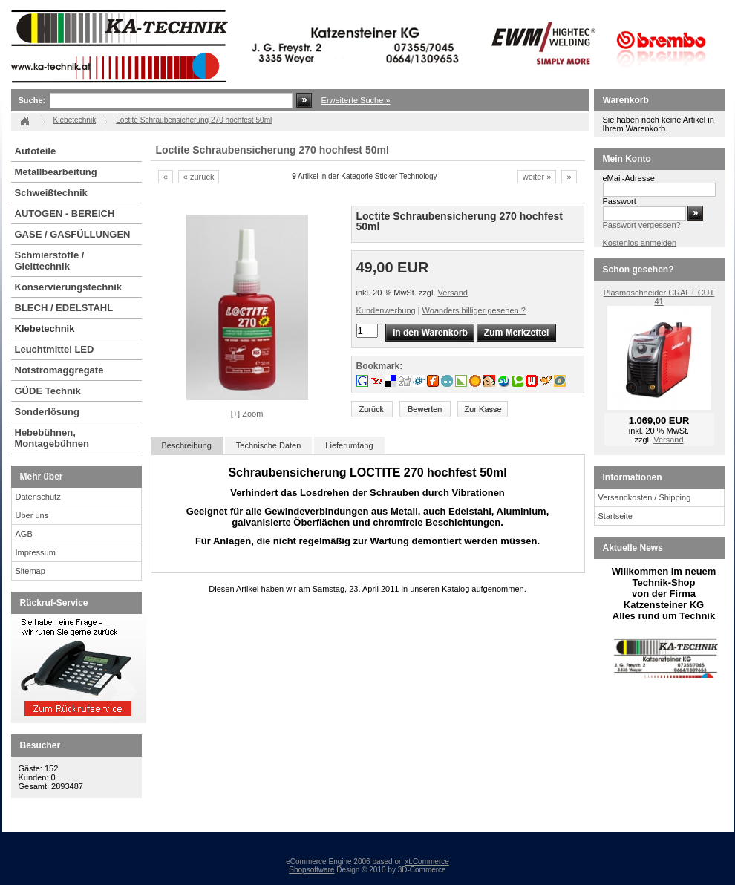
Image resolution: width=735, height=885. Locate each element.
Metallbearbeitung (56, 171)
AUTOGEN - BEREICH (65, 213)
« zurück (199, 176)
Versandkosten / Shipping (644, 497)
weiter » (537, 176)
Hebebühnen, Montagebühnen (52, 438)
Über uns (32, 515)
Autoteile (35, 151)
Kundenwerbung (386, 310)
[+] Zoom (247, 413)
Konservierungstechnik (68, 287)
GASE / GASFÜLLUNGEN (73, 234)
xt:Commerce (426, 862)
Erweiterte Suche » (356, 100)
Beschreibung (187, 445)
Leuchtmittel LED (54, 349)
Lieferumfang (349, 445)
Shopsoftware (311, 870)
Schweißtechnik (51, 192)
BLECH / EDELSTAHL (64, 307)
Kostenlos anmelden (640, 242)
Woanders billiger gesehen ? (474, 310)
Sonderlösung (47, 411)
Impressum (36, 552)
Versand (453, 292)
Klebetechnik (45, 328)
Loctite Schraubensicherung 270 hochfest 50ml (194, 120)
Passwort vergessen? (642, 225)
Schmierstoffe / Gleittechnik (50, 260)
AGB (24, 533)
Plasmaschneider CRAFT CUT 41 (659, 297)
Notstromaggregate (59, 370)
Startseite (615, 516)
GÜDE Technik (48, 390)
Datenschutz (38, 496)
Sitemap (30, 570)
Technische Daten (268, 445)
